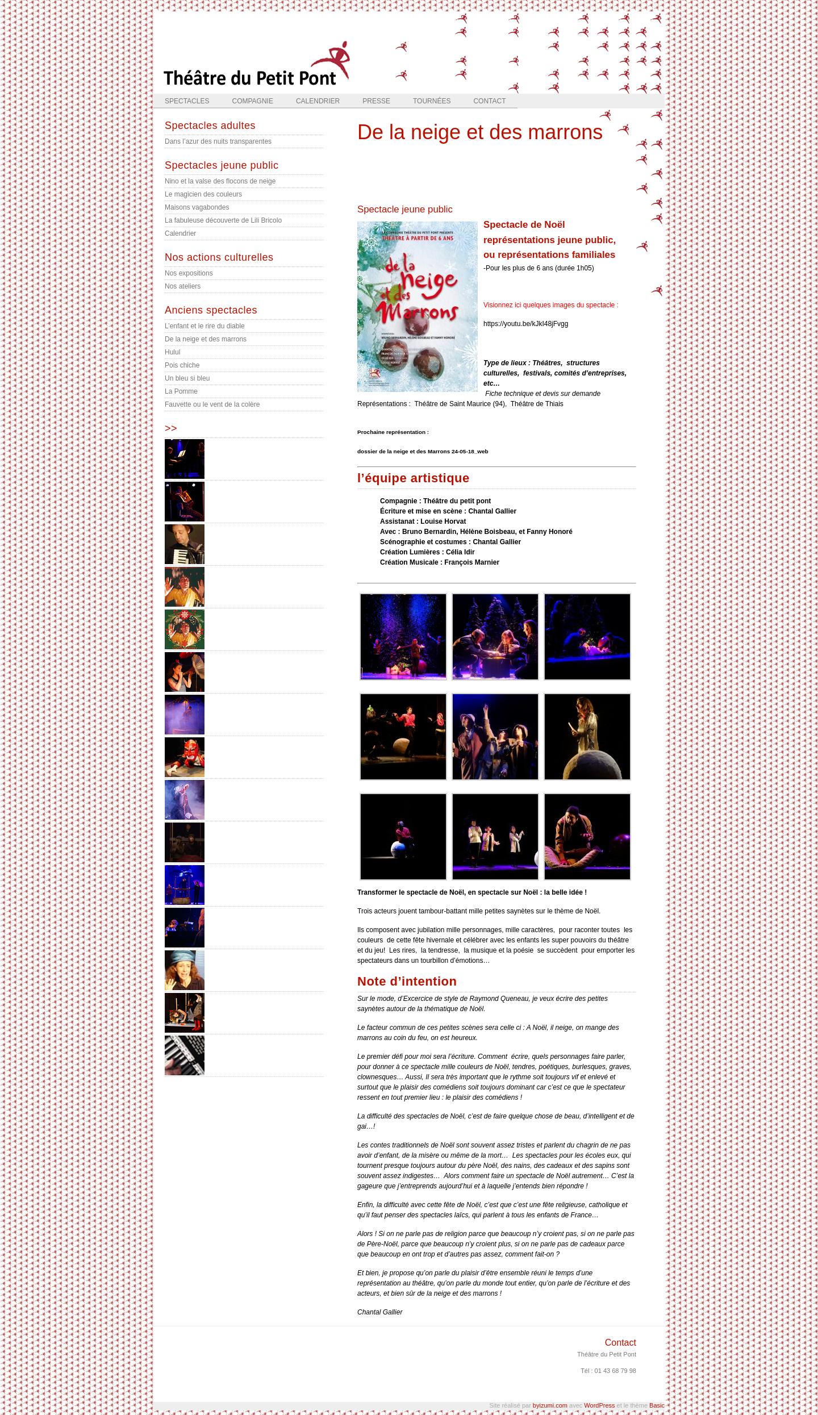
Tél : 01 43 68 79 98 (608, 1370)
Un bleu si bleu (187, 378)
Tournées (431, 101)
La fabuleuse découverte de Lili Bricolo (223, 220)
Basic (657, 1405)
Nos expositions (189, 273)
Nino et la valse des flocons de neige (220, 181)
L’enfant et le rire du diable (205, 326)
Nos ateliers (183, 286)
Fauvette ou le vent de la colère (212, 404)
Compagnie (252, 101)
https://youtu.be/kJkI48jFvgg (525, 324)
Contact (489, 101)
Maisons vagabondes (197, 207)
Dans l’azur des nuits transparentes (218, 141)
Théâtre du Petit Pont (606, 1354)
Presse (376, 101)
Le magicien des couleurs (203, 194)
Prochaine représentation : (393, 432)
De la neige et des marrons (206, 339)
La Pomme (181, 391)
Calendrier (318, 101)
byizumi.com (550, 1405)
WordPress (599, 1405)
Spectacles (187, 101)
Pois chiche (182, 365)
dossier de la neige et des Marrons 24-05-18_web (423, 451)
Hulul (172, 352)
